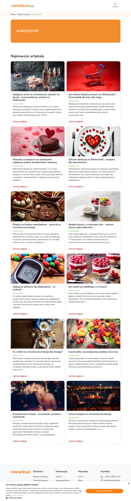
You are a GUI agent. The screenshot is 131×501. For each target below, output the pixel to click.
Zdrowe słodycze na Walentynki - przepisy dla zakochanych (91, 161)
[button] (44, 497)
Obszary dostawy (40, 476)
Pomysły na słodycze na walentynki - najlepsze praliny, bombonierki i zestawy (35, 161)
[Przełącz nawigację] (115, 6)
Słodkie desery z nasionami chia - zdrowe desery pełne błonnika (91, 226)
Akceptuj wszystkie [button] (104, 491)
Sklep (13, 14)
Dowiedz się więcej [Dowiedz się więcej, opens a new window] (16, 495)
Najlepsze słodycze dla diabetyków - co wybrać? (34, 288)
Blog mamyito (24, 14)
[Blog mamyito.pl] (22, 5)
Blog (80, 480)
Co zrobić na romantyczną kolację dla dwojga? (38, 351)
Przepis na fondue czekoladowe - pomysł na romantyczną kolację (37, 226)
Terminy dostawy (40, 480)
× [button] (128, 484)
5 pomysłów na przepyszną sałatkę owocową (93, 351)
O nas (80, 476)
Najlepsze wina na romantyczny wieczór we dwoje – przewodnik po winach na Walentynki (36, 97)
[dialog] (65, 491)
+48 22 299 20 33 (110, 476)
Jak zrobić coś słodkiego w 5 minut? (87, 286)
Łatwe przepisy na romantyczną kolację (89, 414)
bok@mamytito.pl (110, 480)
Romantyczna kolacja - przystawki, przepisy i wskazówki (37, 415)
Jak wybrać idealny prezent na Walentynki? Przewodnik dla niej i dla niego (92, 96)
